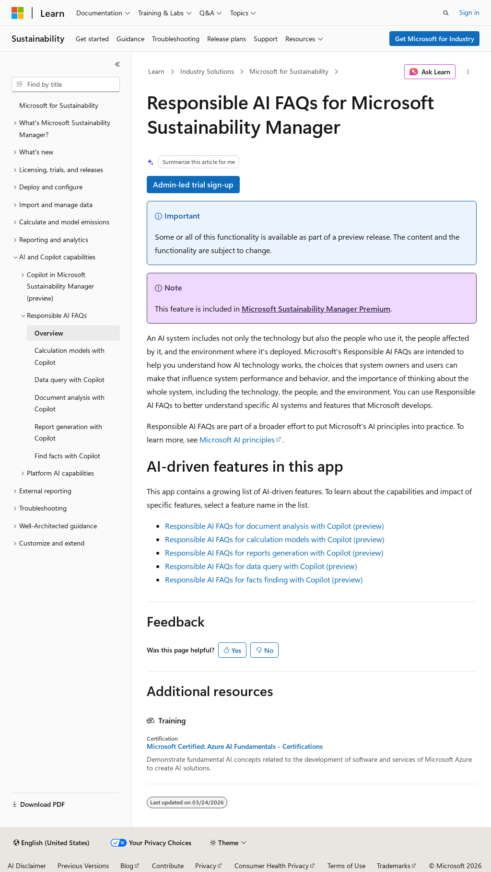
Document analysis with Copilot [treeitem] (70, 403)
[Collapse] (117, 64)
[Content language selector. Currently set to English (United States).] (51, 842)
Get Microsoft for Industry (434, 38)
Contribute (168, 865)
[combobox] (66, 84)
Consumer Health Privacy (271, 865)
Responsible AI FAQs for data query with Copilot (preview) (261, 566)
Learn (156, 71)
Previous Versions (83, 865)
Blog (126, 865)
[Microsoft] (18, 13)
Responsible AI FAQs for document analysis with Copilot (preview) (274, 526)
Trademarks (393, 865)
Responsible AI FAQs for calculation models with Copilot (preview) (275, 539)
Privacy (205, 865)
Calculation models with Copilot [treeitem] (70, 356)
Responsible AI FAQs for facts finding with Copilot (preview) (264, 579)
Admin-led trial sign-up (193, 184)
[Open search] (446, 13)
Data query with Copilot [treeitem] (70, 379)
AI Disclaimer (27, 865)
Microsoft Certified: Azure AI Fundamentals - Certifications (235, 746)
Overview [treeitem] (49, 332)
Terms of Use (346, 865)
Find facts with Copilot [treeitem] (67, 455)
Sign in (469, 12)
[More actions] (467, 72)
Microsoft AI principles (237, 439)
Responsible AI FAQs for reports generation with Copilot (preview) (274, 552)
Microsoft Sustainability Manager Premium (316, 308)
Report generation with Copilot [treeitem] (68, 432)
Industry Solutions (207, 71)
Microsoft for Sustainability (288, 71)
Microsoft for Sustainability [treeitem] (58, 105)
